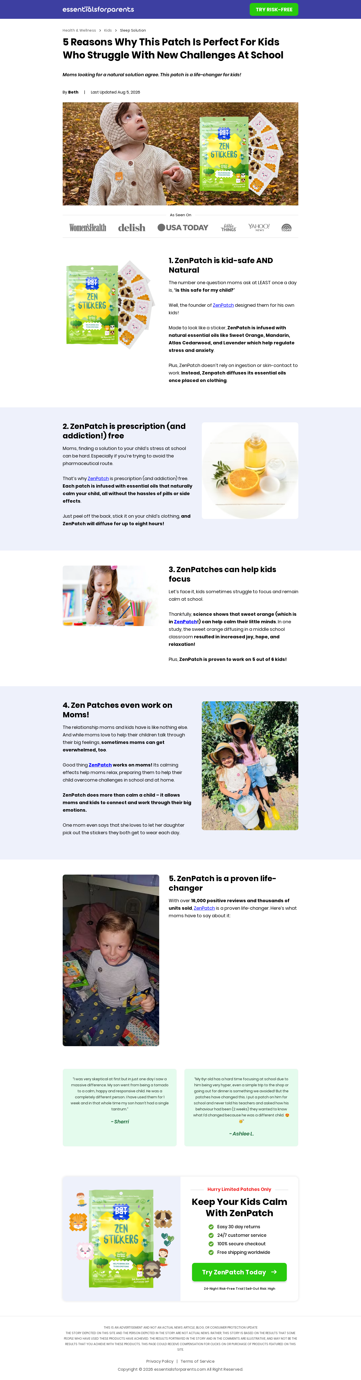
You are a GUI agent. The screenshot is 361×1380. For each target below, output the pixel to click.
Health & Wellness (80, 31)
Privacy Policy (160, 1361)
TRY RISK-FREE (274, 10)
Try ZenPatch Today (239, 1273)
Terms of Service (197, 1361)
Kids (108, 31)
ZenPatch (223, 305)
